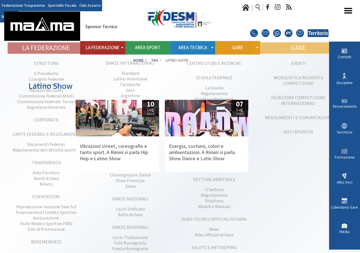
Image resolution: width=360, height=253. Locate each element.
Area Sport (147, 48)
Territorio (344, 132)
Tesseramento (344, 106)
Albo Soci (344, 182)
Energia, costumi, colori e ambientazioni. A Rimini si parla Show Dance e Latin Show (202, 152)
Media (344, 231)
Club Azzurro (90, 5)
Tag (154, 60)
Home (138, 60)
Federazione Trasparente (23, 5)
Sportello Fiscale (62, 5)
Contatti (344, 57)
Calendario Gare (344, 207)
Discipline (345, 82)
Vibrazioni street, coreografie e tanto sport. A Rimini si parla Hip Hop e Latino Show (114, 152)
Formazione (345, 157)
